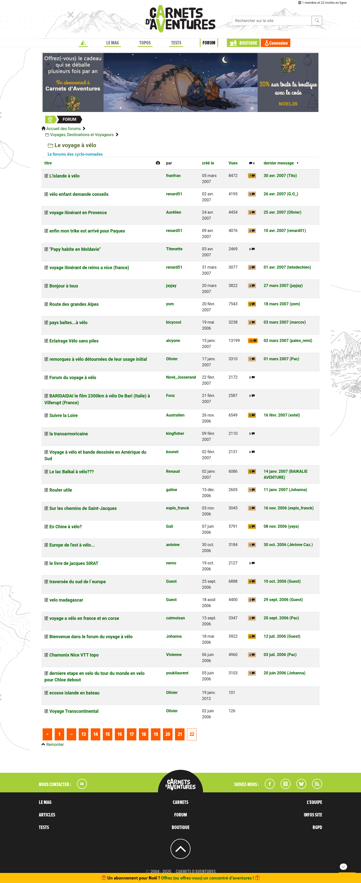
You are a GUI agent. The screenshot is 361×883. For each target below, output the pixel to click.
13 (83, 734)
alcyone (173, 340)
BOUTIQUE (248, 43)
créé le (208, 163)
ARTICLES (47, 814)
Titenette (174, 249)
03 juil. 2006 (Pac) (280, 654)
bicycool (173, 322)
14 (96, 734)
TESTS (176, 42)
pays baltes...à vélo (68, 322)
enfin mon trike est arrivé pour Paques (87, 230)
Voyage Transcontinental (74, 711)
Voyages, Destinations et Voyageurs (82, 134)
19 (156, 734)
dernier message (279, 163)
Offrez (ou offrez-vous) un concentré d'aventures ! (207, 877)
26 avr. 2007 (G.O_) (281, 194)
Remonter (55, 744)
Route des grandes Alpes (74, 304)
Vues (233, 163)
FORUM (209, 42)
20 (167, 734)
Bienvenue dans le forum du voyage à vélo (91, 636)
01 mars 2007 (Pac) (281, 359)
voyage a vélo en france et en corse (84, 618)
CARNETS (180, 802)
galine (171, 489)
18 (144, 734)
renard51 (174, 194)
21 (180, 734)
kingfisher (175, 433)
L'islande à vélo (64, 176)
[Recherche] (272, 20)
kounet (172, 451)
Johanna (174, 636)
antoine (172, 544)
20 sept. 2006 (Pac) (281, 618)
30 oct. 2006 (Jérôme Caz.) (288, 544)
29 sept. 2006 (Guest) (283, 599)
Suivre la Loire (63, 415)
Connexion (278, 43)
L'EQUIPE (314, 802)
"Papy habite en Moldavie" (75, 249)
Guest (171, 581)
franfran (173, 175)
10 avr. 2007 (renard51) (285, 230)
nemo (171, 563)
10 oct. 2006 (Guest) (282, 581)
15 (108, 734)
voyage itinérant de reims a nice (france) (89, 267)
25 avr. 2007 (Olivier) (282, 212)
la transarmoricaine (68, 433)
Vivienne (174, 654)
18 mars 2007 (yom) (282, 304)
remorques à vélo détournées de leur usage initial (98, 359)
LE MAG (112, 42)
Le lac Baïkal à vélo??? (71, 471)
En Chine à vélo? (65, 526)
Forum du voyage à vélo (72, 377)
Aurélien (173, 212)
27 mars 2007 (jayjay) (283, 285)
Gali (169, 526)
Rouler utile (60, 490)
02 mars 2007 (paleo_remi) (288, 340)
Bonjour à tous (63, 285)
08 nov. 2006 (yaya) (281, 526)
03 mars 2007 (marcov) (285, 322)
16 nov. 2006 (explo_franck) (289, 508)
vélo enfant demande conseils (79, 194)
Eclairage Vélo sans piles (74, 340)
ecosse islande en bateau (74, 692)
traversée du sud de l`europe (77, 581)
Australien (175, 415)
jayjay (171, 285)
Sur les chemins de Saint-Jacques (83, 508)
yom (170, 304)
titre (48, 163)
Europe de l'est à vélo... (72, 545)
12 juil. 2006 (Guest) (282, 636)
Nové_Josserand (181, 377)
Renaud (172, 471)
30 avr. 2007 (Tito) (280, 175)
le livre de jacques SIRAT (73, 563)
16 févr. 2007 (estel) (282, 415)
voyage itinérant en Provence (78, 212)
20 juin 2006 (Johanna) (285, 673)
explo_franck (177, 508)
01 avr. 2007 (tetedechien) (287, 267)
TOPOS (145, 42)
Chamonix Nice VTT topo (74, 655)
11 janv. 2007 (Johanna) (285, 489)
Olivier (171, 359)
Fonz (170, 395)
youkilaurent (177, 673)
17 (132, 734)
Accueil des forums (63, 128)
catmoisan (175, 618)
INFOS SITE (313, 814)
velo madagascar (66, 600)
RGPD (317, 827)
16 (120, 734)
